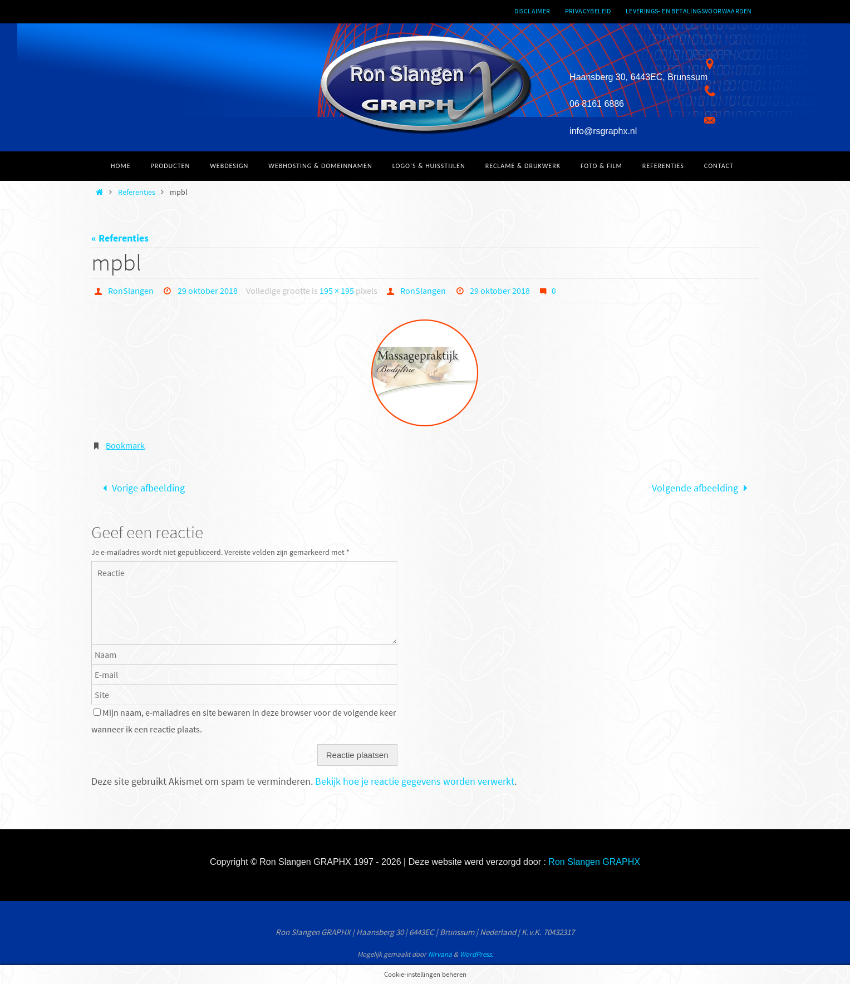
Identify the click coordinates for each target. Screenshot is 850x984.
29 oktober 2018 (208, 290)
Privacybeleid (588, 11)
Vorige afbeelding (141, 487)
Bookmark (125, 445)
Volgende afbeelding (702, 487)
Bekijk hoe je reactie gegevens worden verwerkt (414, 781)
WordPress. (476, 954)
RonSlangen (131, 290)
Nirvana (440, 954)
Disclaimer (532, 11)
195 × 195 (337, 290)
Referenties (136, 192)
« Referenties (120, 238)
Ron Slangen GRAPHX (594, 862)
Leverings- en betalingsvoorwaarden (689, 11)
